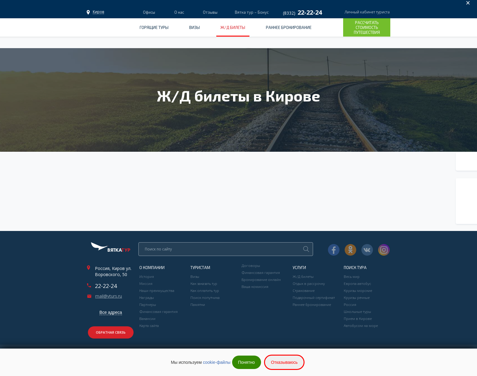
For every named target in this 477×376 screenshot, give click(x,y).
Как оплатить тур (204, 290)
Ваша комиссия (255, 286)
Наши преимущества (156, 290)
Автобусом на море (361, 325)
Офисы (98, 11)
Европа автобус (357, 283)
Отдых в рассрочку (309, 283)
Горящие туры (154, 27)
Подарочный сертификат (314, 297)
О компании (152, 267)
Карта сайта (149, 325)
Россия (350, 304)
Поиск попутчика (205, 297)
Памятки (197, 304)
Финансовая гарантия (158, 311)
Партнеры (147, 304)
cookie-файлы (217, 362)
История (146, 276)
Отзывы (210, 12)
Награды (146, 297)
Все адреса (110, 312)
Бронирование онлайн (261, 279)
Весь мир (352, 276)
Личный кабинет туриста (367, 12)
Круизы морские (358, 290)
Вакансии (147, 318)
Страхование (304, 290)
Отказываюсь (284, 362)
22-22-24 (106, 286)
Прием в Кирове (358, 318)
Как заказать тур (203, 283)
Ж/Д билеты (233, 27)
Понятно (246, 362)
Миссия (145, 283)
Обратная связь (111, 332)
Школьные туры (357, 311)
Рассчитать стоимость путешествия (367, 27)
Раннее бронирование (289, 27)
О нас (179, 12)
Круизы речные (357, 297)
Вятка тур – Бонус (251, 12)
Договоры (251, 265)
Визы (194, 27)
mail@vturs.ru (108, 296)
